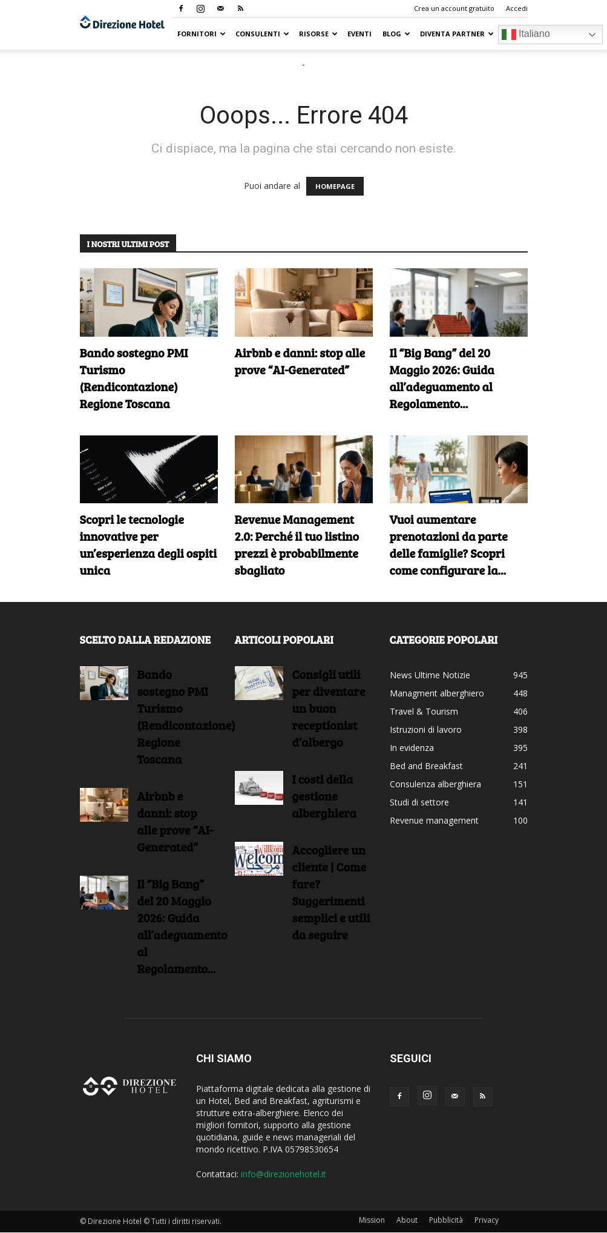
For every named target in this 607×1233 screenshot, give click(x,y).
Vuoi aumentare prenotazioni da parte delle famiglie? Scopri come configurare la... (449, 544)
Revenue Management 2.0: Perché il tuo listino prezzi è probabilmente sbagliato (297, 544)
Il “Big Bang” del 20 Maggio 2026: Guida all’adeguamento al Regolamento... (442, 378)
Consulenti (262, 33)
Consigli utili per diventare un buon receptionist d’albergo (329, 708)
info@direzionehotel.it (283, 1174)
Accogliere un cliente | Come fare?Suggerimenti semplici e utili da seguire (331, 892)
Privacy (486, 1220)
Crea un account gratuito (454, 8)
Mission (372, 1220)
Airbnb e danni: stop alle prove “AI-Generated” (300, 361)
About (407, 1220)
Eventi (359, 33)
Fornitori (201, 33)
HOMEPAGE (335, 186)
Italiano (526, 34)
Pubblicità (446, 1220)
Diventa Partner (457, 33)
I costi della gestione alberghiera (324, 795)
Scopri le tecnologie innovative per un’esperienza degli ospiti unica (148, 544)
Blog (396, 33)
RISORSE (318, 33)
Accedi (517, 8)
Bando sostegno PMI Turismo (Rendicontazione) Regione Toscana (134, 378)
